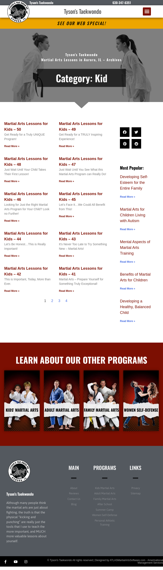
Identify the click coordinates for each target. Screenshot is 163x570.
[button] (147, 11)
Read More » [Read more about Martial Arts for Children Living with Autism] (127, 229)
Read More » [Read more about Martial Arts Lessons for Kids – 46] (11, 220)
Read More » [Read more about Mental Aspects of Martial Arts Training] (127, 261)
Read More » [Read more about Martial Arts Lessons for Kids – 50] (11, 146)
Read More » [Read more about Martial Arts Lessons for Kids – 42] (11, 290)
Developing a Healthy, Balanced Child (135, 307)
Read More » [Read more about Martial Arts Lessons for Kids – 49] (66, 146)
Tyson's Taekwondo (82, 11)
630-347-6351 (121, 2)
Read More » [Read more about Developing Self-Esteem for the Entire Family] (127, 196)
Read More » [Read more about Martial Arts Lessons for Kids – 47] (66, 181)
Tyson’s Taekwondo (20, 497)
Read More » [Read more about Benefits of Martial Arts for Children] (127, 288)
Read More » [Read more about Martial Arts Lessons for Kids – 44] (11, 255)
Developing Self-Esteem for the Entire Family (134, 182)
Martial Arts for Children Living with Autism (132, 215)
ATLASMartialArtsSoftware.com (127, 563)
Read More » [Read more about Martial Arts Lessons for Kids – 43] (66, 255)
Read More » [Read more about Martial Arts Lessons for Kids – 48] (11, 181)
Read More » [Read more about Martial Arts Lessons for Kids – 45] (66, 216)
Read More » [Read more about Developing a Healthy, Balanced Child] (127, 321)
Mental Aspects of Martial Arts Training (135, 247)
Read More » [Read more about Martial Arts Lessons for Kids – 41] (66, 290)
